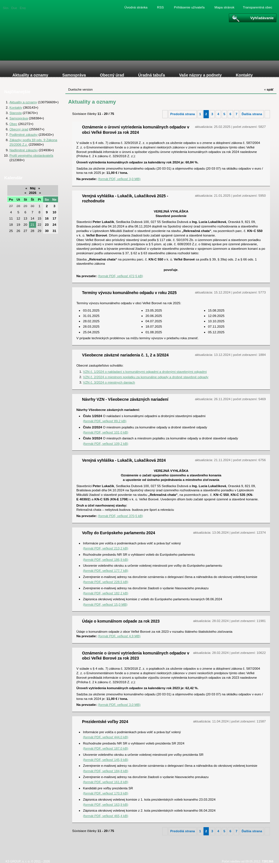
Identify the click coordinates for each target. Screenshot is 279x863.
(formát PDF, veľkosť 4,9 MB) (119, 636)
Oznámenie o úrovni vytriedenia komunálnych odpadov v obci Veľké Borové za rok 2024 (135, 129)
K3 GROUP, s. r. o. (18, 861)
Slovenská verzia (5, 7)
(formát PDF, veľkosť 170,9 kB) (105, 793)
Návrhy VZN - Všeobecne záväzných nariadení (125, 399)
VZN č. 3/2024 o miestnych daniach (109, 382)
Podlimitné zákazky (23, 134)
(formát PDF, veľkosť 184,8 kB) (105, 771)
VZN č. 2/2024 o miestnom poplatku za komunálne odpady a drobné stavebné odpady (145, 377)
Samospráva (18, 118)
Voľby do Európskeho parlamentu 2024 (118, 533)
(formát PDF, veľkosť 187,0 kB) (105, 748)
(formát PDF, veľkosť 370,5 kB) (120, 516)
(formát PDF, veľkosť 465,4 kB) (105, 816)
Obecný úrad (18, 129)
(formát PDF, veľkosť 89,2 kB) (104, 421)
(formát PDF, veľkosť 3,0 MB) (119, 179)
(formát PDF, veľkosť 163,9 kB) (105, 804)
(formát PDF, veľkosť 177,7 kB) (105, 570)
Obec (13, 124)
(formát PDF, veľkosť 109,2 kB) (105, 443)
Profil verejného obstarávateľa (31, 155)
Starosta (15, 113)
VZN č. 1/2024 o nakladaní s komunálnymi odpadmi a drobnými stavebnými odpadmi (145, 371)
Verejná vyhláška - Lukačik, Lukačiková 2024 (124, 460)
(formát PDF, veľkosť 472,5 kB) (120, 276)
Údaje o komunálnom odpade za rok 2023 (121, 621)
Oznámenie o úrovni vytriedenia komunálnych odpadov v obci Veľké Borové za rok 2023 (135, 655)
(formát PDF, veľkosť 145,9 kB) (105, 759)
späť (269, 89)
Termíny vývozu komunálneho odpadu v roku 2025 (129, 292)
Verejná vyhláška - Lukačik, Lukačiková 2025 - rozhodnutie (125, 198)
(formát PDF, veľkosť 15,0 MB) (105, 604)
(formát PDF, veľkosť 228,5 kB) (105, 582)
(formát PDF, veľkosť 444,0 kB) (105, 737)
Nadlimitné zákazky (23, 150)
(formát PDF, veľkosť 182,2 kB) (105, 593)
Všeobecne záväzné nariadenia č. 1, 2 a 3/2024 (125, 355)
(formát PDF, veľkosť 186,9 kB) (105, 559)
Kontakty (15, 107)
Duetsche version (14, 7)
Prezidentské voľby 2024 (105, 721)
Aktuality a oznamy (23, 102)
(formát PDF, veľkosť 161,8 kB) (105, 782)
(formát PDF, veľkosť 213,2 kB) (105, 548)
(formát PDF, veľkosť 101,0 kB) (105, 432)
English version (22, 7)
